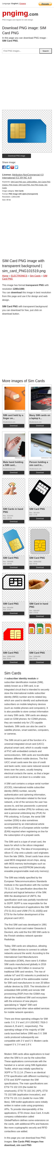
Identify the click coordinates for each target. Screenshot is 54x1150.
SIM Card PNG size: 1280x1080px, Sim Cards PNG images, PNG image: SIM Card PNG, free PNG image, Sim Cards (26, 185)
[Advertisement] (27, 83)
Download (13, 426)
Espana (23, 3)
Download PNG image (16, 156)
